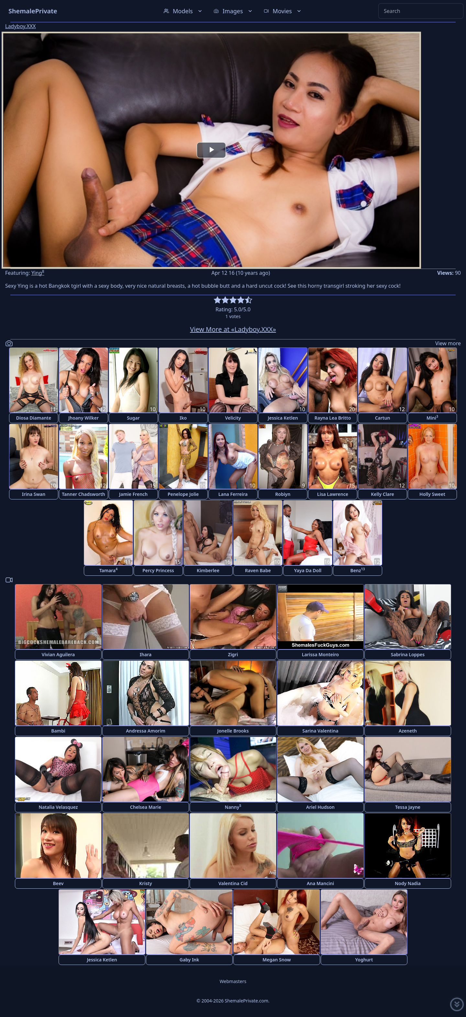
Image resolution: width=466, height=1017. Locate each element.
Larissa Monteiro (320, 654)
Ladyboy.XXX (20, 26)
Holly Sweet (432, 494)
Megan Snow (276, 960)
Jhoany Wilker (83, 418)
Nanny (233, 806)
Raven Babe (258, 570)
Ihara (145, 654)
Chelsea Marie (145, 807)
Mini (432, 417)
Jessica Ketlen (283, 418)
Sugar (133, 418)
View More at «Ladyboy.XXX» (233, 329)
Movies (283, 11)
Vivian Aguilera (58, 654)
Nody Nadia (408, 883)
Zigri (233, 654)
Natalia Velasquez (58, 807)
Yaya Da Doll (307, 570)
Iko (183, 418)
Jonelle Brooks (233, 731)
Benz (357, 570)
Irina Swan (33, 494)
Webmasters (233, 981)
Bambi (58, 731)
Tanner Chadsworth (83, 494)
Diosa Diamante (33, 418)
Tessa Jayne (407, 807)
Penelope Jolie (183, 494)
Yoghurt (364, 960)
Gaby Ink (189, 960)
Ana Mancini (320, 883)
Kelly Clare (382, 494)
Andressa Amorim (145, 731)
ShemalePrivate (33, 10)
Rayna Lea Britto (333, 418)
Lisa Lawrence (332, 494)
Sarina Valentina (320, 731)
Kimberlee (208, 570)
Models (183, 11)
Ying (37, 272)
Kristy (145, 883)
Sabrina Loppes (408, 654)
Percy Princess (158, 570)
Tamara (108, 570)
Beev (58, 883)
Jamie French (133, 494)
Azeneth (408, 731)
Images (233, 11)
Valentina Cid (233, 883)
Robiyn (283, 494)
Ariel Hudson (320, 807)
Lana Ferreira (233, 494)
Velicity (233, 418)
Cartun (382, 418)
